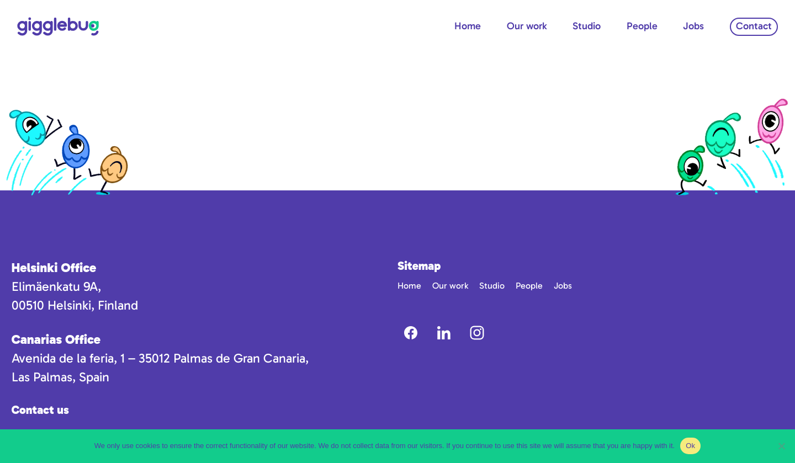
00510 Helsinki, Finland (75, 305)
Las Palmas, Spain (60, 377)
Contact (754, 26)
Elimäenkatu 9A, (56, 286)
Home (467, 26)
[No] (781, 445)
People (642, 26)
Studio (587, 26)
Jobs (693, 26)
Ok (690, 445)
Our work (527, 26)
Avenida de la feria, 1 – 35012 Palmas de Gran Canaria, (160, 358)
